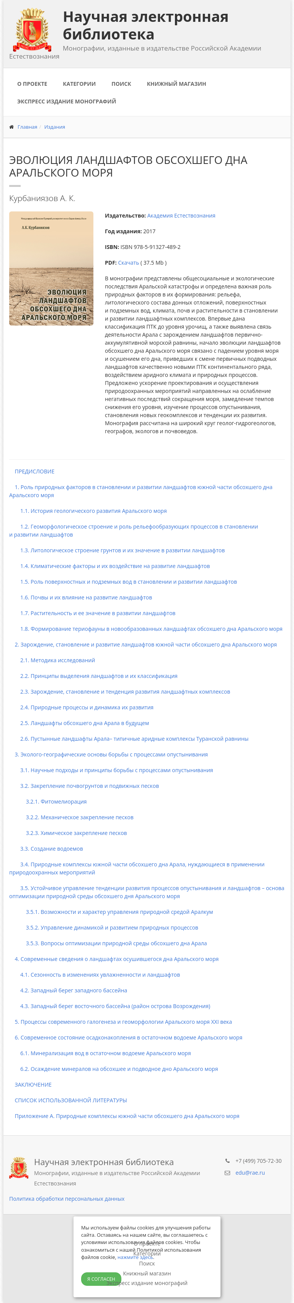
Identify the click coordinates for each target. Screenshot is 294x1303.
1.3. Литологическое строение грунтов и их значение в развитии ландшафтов (117, 550)
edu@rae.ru (250, 1172)
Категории (79, 83)
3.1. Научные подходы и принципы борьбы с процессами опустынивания (111, 770)
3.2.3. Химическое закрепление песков (68, 832)
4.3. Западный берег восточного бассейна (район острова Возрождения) (109, 1006)
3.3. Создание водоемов (46, 848)
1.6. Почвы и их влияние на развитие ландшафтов (80, 597)
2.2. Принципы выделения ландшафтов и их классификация (93, 675)
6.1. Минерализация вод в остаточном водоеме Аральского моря (100, 1053)
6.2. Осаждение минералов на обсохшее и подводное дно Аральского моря (113, 1068)
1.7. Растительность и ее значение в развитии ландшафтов (92, 613)
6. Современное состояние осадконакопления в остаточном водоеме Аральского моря (125, 1037)
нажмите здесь (135, 1257)
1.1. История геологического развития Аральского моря (88, 510)
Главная (28, 126)
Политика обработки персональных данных (66, 1198)
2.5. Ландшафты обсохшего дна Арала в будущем (79, 723)
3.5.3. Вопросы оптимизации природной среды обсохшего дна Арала (108, 943)
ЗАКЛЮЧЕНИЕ (30, 1084)
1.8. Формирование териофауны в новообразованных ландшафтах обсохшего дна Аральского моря (146, 628)
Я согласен (101, 1279)
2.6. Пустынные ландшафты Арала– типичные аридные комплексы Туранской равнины (128, 738)
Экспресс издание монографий (66, 101)
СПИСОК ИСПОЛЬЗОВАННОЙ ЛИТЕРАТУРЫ (68, 1100)
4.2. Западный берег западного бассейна (68, 990)
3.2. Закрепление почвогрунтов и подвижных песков (84, 785)
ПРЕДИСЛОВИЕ (31, 471)
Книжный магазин (176, 83)
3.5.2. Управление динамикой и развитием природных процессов (103, 927)
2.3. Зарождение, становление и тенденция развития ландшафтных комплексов (119, 691)
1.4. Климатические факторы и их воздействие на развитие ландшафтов (109, 566)
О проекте (32, 83)
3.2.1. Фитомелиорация (48, 801)
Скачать (128, 262)
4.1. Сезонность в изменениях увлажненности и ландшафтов (94, 974)
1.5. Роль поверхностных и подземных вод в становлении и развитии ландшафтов (123, 581)
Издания (54, 126)
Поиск (121, 83)
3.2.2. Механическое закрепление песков (71, 817)
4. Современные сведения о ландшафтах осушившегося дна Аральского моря (114, 959)
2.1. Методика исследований (52, 660)
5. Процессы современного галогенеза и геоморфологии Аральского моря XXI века (120, 1021)
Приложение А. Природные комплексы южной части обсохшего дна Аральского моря (124, 1116)
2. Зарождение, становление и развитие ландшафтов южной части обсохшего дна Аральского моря (143, 644)
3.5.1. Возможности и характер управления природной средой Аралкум (111, 911)
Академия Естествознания (181, 215)
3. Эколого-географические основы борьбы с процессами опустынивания (108, 754)
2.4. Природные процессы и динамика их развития (81, 707)
